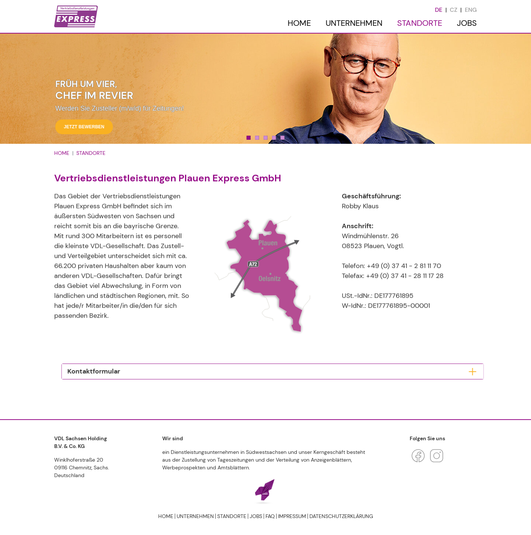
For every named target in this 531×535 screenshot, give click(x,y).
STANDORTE (419, 23)
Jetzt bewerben (84, 126)
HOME (299, 23)
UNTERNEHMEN (354, 23)
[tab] (229, 371)
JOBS (467, 23)
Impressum (292, 516)
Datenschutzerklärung (341, 516)
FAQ (270, 516)
